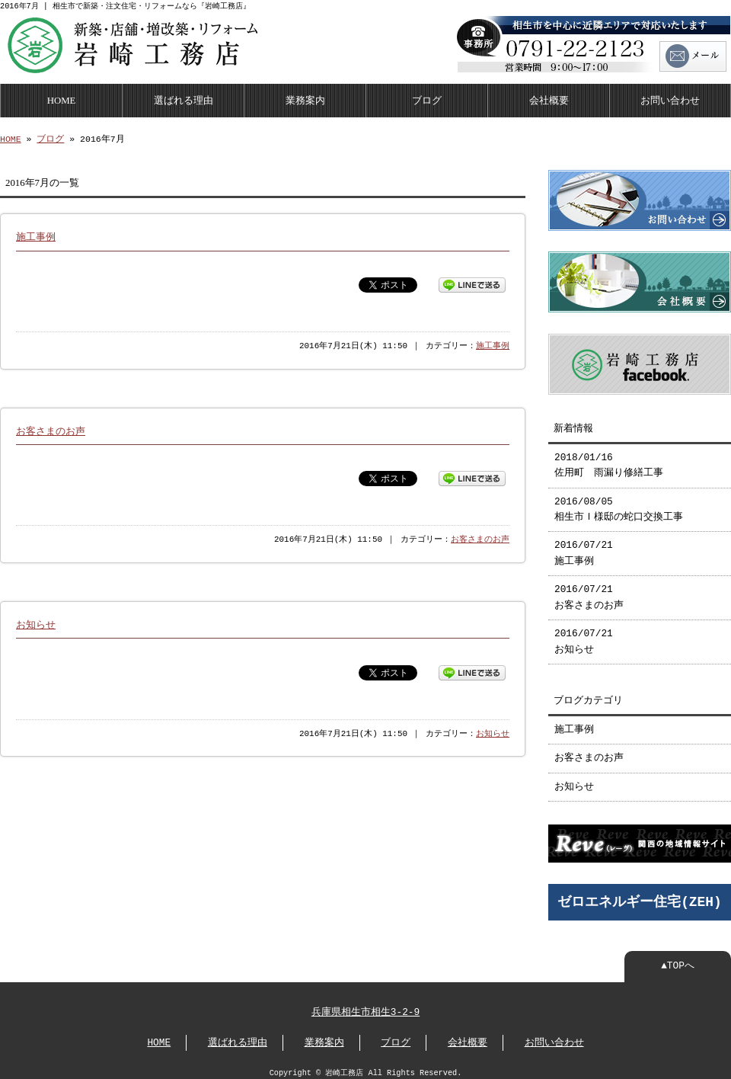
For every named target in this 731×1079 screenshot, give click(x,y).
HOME (61, 99)
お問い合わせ (670, 99)
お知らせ (36, 623)
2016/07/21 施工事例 (583, 547)
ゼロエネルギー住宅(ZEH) (639, 894)
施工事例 (36, 235)
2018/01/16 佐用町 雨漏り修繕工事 (608, 459)
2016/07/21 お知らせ (583, 635)
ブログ (427, 99)
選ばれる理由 (183, 99)
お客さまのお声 (50, 429)
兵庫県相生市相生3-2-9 (365, 1005)
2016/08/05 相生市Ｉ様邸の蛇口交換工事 (618, 503)
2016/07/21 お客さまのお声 (589, 591)
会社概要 (549, 99)
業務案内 (305, 99)
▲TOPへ (677, 958)
